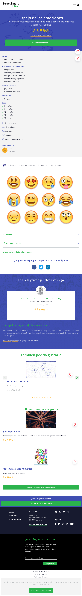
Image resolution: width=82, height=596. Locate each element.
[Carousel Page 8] (43, 397)
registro (15, 341)
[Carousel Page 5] (38, 397)
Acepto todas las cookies (41, 590)
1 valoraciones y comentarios (41, 36)
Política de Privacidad (41, 574)
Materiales (41, 234)
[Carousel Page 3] (35, 397)
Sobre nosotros (14, 519)
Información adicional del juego (41, 252)
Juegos (11, 512)
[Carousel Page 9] (45, 397)
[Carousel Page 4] (37, 397)
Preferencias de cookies (41, 577)
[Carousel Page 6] (40, 397)
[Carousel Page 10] (46, 397)
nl (68, 512)
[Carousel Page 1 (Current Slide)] (32, 397)
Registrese (50, 563)
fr (64, 512)
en (60, 512)
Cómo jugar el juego (41, 243)
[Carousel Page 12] (50, 397)
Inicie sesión (7, 341)
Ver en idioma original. (54, 165)
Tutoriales (12, 515)
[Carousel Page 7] (42, 397)
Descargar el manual (41, 42)
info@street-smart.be (38, 524)
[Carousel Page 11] (48, 397)
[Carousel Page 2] (34, 397)
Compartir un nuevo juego (41, 503)
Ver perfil (12, 151)
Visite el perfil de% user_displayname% (41, 487)
